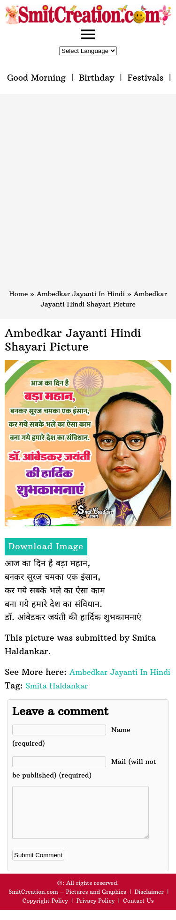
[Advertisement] (88, 196)
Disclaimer (149, 901)
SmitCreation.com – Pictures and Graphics (67, 901)
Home (18, 294)
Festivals (145, 77)
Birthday (97, 77)
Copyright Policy (45, 910)
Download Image (46, 546)
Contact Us (138, 910)
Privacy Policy (96, 910)
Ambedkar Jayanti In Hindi (81, 294)
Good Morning (36, 77)
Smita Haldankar (57, 685)
